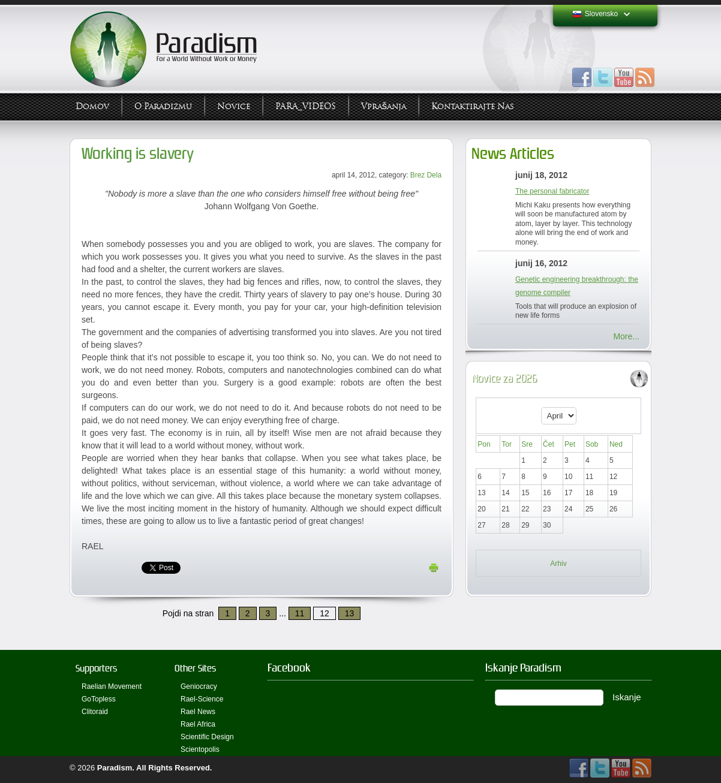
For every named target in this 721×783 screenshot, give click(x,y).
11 (300, 613)
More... (626, 336)
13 (350, 613)
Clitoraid (95, 711)
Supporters (96, 668)
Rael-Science (202, 699)
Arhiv (558, 563)
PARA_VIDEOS (305, 106)
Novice (233, 106)
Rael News (198, 711)
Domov (92, 106)
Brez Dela (425, 175)
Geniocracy (199, 686)
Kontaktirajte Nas (472, 106)
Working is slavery (138, 153)
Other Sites (195, 668)
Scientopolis (200, 749)
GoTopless (99, 699)
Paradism (115, 767)
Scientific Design (207, 737)
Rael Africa (198, 724)
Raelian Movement (112, 686)
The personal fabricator (552, 191)
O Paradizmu (163, 106)
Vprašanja (383, 106)
